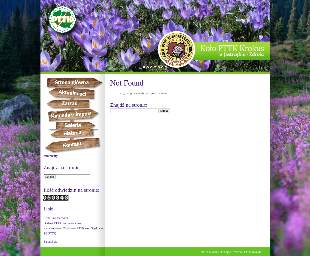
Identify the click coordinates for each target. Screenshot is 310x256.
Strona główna (78, 82)
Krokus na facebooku (57, 218)
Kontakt (75, 145)
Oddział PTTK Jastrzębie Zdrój (63, 223)
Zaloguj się (50, 241)
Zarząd (73, 104)
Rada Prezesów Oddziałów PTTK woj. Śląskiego (73, 228)
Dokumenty (50, 156)
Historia (77, 133)
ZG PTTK (50, 233)
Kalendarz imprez (75, 115)
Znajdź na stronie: (62, 167)
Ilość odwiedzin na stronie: (71, 190)
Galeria (72, 125)
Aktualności (74, 93)
